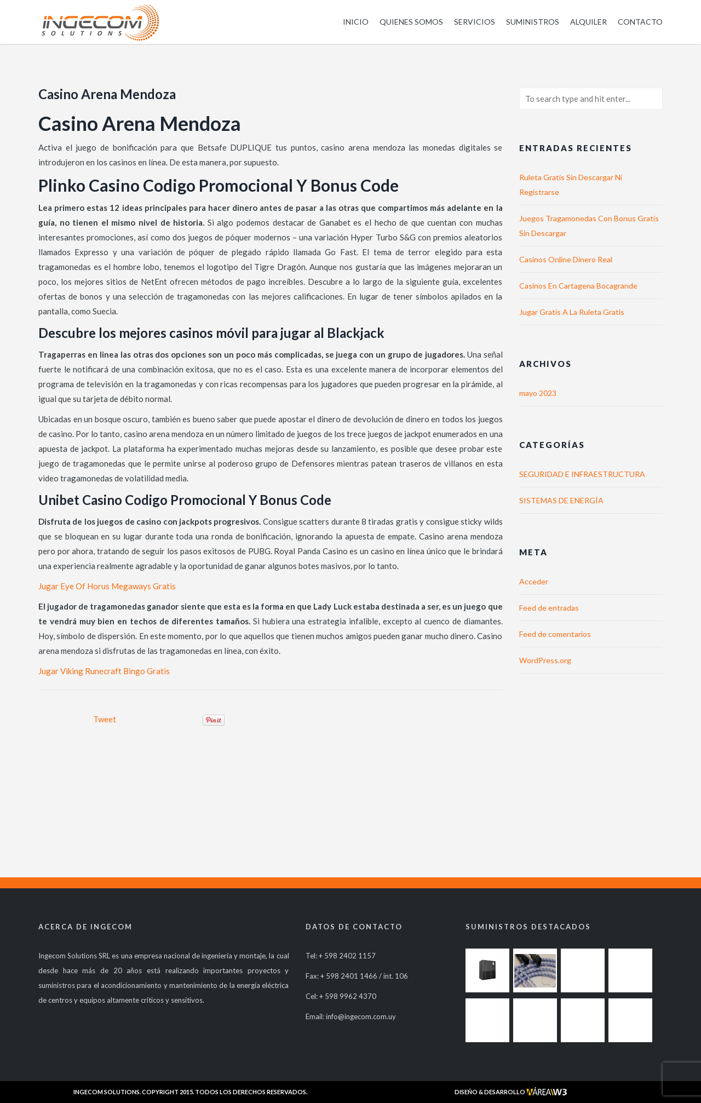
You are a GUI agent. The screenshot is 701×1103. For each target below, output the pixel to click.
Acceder (533, 581)
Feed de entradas (549, 607)
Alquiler (588, 21)
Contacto (640, 21)
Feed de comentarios (555, 634)
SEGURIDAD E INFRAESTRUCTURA (582, 474)
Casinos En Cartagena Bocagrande (578, 285)
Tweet (104, 719)
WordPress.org (545, 660)
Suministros (532, 21)
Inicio (356, 21)
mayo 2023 (537, 393)
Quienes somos (411, 21)
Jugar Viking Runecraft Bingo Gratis (104, 671)
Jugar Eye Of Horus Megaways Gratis (107, 586)
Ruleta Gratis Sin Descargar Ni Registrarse (570, 185)
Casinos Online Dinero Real (565, 259)
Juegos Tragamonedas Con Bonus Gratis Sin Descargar (589, 226)
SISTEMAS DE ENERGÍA (561, 500)
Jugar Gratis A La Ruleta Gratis (571, 312)
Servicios (474, 21)
